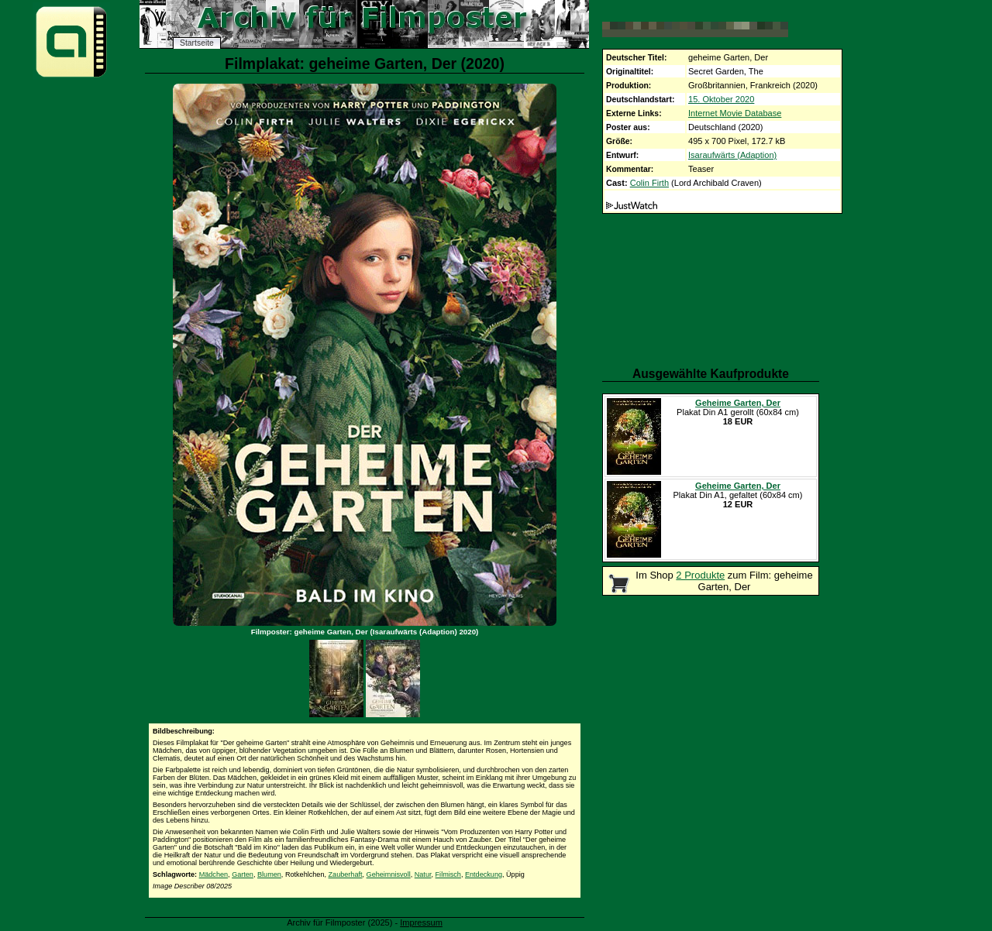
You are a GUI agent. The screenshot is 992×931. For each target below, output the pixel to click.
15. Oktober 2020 (721, 99)
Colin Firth (649, 182)
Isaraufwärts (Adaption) (732, 155)
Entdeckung (483, 874)
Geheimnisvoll (389, 874)
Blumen (269, 874)
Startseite (197, 43)
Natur (423, 874)
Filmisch (448, 874)
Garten (242, 874)
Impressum (421, 922)
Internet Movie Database (734, 113)
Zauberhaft (346, 874)
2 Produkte (700, 575)
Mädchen (213, 874)
